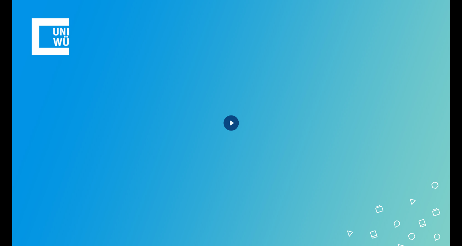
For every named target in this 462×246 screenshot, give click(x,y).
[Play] (231, 123)
